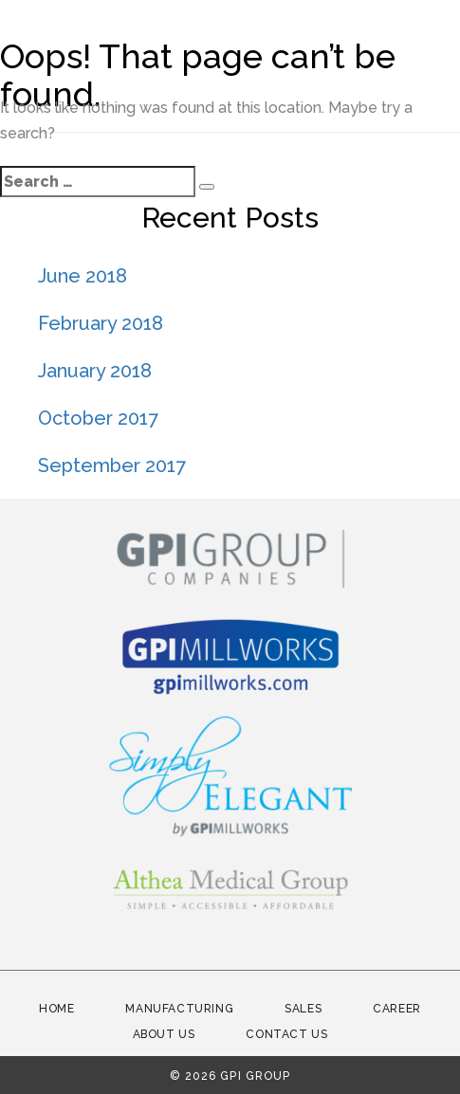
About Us (164, 1034)
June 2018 (82, 275)
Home (56, 1008)
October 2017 (98, 418)
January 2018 (95, 370)
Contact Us (286, 1034)
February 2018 (100, 323)
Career (397, 1008)
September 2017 (112, 465)
